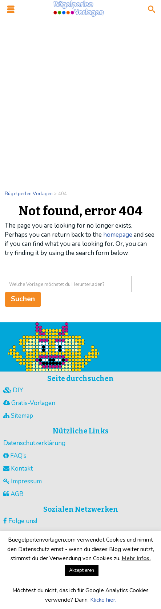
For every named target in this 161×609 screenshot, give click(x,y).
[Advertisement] (80, 99)
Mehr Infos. (136, 558)
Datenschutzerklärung (34, 443)
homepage (117, 235)
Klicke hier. (103, 600)
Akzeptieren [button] (81, 570)
